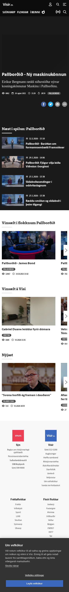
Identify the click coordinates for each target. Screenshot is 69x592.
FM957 (51, 528)
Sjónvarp (18, 524)
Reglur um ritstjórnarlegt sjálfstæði (18, 451)
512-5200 (53, 450)
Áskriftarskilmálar (51, 466)
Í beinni (35, 12)
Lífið (18, 517)
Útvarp (18, 528)
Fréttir (6, 335)
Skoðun (18, 520)
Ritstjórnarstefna (51, 462)
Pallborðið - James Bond (18, 263)
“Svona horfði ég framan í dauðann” (26, 395)
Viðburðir (50, 517)
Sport (18, 513)
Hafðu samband (50, 458)
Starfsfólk (50, 470)
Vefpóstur (50, 478)
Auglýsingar (50, 454)
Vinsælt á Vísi (14, 289)
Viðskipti (18, 509)
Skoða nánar (12, 565)
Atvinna (50, 513)
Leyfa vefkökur (34, 583)
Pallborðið (54, 93)
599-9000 (20, 468)
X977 (51, 532)
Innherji (50, 505)
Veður (51, 520)
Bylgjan (50, 524)
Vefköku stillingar (34, 575)
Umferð (50, 474)
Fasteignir (50, 509)
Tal (50, 536)
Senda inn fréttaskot (51, 486)
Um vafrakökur (51, 482)
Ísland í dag (8, 401)
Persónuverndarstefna (18, 457)
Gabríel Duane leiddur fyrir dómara (26, 329)
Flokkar (22, 12)
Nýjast (7, 355)
